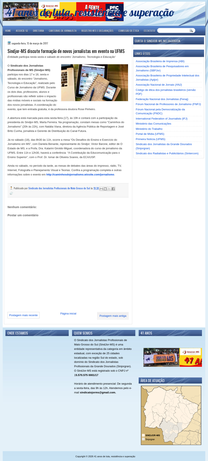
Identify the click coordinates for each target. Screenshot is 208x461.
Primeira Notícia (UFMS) (150, 139)
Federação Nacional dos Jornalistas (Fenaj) (162, 99)
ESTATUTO (149, 30)
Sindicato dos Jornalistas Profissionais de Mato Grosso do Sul (59, 188)
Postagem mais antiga (112, 315)
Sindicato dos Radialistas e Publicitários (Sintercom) (167, 153)
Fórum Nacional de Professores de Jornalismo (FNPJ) (168, 104)
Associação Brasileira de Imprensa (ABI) (160, 61)
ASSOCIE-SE (22, 30)
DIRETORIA (38, 30)
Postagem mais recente (23, 315)
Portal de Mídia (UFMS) (150, 133)
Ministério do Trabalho (149, 128)
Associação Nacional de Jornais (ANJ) (159, 84)
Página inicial (68, 313)
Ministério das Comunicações (153, 123)
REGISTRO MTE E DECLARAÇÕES (97, 30)
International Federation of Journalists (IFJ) (162, 118)
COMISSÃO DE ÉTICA (128, 30)
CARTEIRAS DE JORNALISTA (62, 30)
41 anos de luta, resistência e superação (90, 12)
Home (8, 30)
